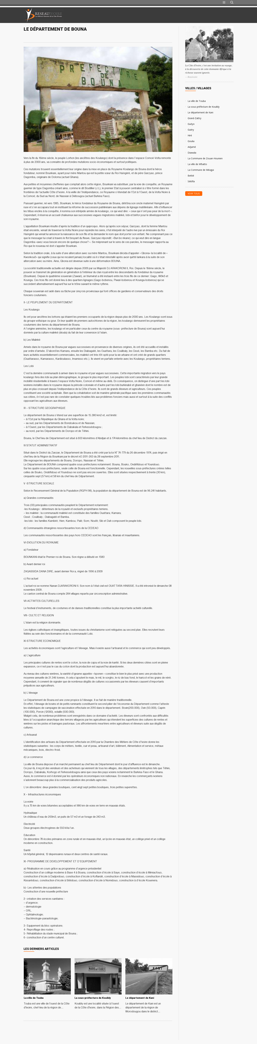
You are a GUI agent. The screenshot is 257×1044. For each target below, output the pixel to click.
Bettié (191, 175)
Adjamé (192, 146)
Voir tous (194, 193)
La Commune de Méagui (201, 169)
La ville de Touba (197, 101)
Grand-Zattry (194, 118)
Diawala (192, 152)
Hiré (190, 135)
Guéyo (191, 123)
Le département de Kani (200, 112)
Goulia (191, 141)
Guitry (191, 129)
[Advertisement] (194, 15)
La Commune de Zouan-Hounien (205, 158)
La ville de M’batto (197, 164)
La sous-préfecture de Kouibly (203, 106)
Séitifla (191, 181)
